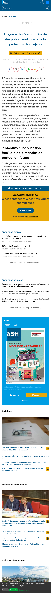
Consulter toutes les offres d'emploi (24, 262)
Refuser (5, 590)
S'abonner (26, 210)
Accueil (4, 16)
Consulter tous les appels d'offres (24, 308)
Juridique (12, 16)
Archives (25, 401)
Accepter (13, 590)
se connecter (41, 2)
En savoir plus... (24, 590)
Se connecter (32, 217)
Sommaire (14, 395)
